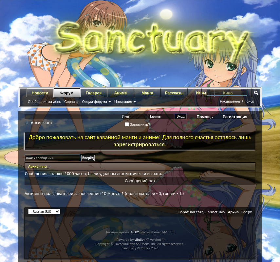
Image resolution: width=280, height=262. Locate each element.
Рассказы (174, 93)
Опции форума (94, 102)
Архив (233, 211)
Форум (66, 93)
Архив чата (37, 166)
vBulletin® (142, 239)
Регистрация (235, 117)
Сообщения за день (44, 102)
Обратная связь (191, 211)
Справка (71, 102)
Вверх (246, 211)
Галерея (94, 93)
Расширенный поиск (237, 101)
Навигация (123, 102)
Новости (40, 93)
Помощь (205, 117)
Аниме (120, 93)
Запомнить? (137, 124)
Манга (147, 93)
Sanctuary (216, 211)
